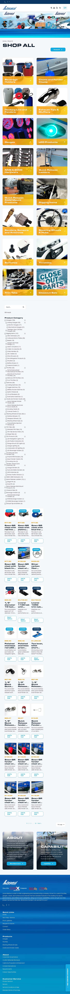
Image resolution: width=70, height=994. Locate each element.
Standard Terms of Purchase (11, 985)
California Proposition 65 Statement (13, 958)
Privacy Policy (46, 991)
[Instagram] (9, 2)
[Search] (51, 8)
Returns (5, 979)
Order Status (6, 924)
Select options (9, 615)
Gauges (5, 933)
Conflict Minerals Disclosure (11, 955)
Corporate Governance (9, 952)
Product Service (7, 976)
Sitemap (65, 991)
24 (35, 820)
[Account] (54, 8)
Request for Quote (8, 918)
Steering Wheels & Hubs (10, 939)
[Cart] (60, 8)
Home (4, 909)
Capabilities (49, 858)
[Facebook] (5, 2)
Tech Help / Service (8, 912)
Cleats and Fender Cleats (10, 942)
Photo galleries (7, 915)
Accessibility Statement (56, 991)
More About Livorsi (17, 858)
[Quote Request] (57, 8)
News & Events (7, 964)
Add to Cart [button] (9, 537)
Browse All (57, 49)
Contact (5, 921)
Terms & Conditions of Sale (10, 982)
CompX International (9, 961)
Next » (39, 820)
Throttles (5, 936)
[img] (18, 71)
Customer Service (9, 973)
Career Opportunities (9, 967)
